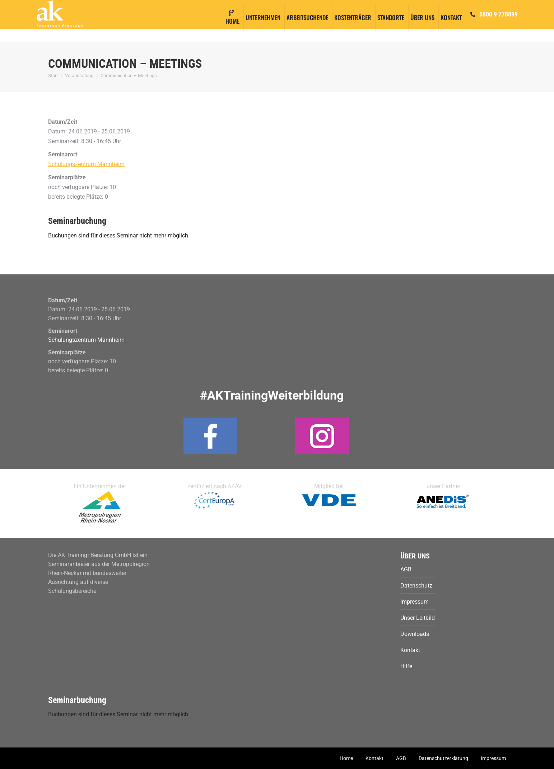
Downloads (414, 634)
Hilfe (406, 666)
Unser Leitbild (417, 617)
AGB (405, 569)
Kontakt (410, 650)
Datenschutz (416, 585)
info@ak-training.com (90, 6)
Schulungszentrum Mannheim (86, 164)
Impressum (414, 601)
